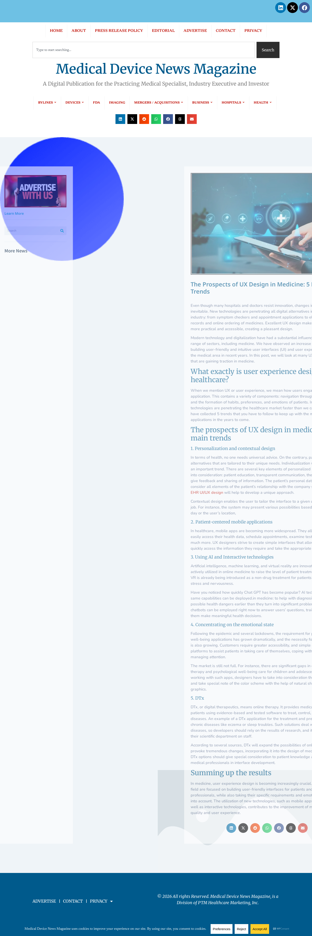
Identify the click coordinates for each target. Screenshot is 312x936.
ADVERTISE (195, 31)
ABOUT (79, 31)
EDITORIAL (163, 31)
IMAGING (117, 102)
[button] (120, 119)
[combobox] (143, 50)
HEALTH (263, 102)
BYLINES (47, 102)
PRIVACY (253, 31)
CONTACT (226, 31)
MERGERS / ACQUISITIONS (158, 102)
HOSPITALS (233, 102)
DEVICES (74, 102)
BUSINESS (202, 102)
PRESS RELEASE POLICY (119, 31)
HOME (56, 31)
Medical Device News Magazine (156, 69)
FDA (96, 102)
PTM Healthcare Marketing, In (227, 902)
